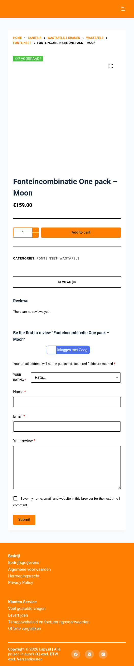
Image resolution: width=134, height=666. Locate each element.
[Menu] (123, 9)
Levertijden (18, 615)
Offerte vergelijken (24, 628)
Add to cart (80, 232)
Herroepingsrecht (23, 576)
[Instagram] (103, 654)
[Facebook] (75, 654)
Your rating (19, 377)
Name (19, 392)
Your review (24, 441)
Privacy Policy (20, 582)
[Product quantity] (26, 233)
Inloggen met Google (68, 350)
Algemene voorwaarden (29, 569)
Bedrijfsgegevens (23, 562)
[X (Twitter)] (89, 654)
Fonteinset (46, 258)
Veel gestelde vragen (27, 608)
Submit (24, 519)
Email (19, 416)
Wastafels (69, 258)
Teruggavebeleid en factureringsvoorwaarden (49, 622)
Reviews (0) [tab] (67, 282)
